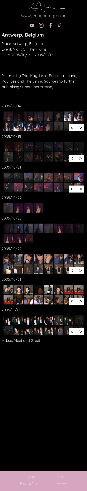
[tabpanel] (43, 34)
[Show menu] (62, 7)
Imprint (30, 477)
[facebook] (50, 25)
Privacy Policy (30, 484)
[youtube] (31, 25)
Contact (60, 484)
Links (60, 477)
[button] (8, 116)
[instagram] (41, 25)
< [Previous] (71, 128)
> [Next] (80, 128)
